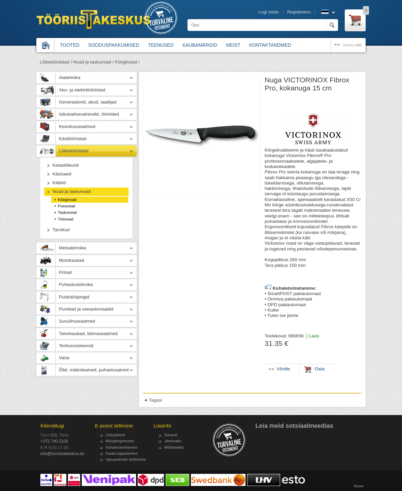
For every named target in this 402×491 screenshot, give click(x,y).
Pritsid (65, 272)
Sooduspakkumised (113, 45)
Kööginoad (67, 200)
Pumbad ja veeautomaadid (86, 309)
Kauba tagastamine (122, 453)
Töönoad (65, 219)
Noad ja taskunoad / (93, 62)
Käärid (59, 182)
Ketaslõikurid (66, 165)
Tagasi (155, 400)
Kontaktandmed (270, 45)
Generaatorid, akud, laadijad (87, 102)
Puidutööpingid (74, 296)
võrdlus (352, 45)
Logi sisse (268, 11)
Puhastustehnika (76, 284)
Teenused (161, 45)
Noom (359, 486)
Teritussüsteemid (76, 345)
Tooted (69, 45)
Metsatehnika (72, 247)
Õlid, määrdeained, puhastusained (94, 369)
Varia (64, 357)
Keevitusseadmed (77, 126)
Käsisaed (62, 173)
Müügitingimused (120, 441)
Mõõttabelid (173, 447)
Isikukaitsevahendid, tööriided (89, 114)
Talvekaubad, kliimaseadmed (88, 333)
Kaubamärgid (199, 45)
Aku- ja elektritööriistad (82, 89)
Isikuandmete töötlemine (126, 459)
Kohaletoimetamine (121, 447)
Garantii (170, 435)
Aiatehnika (69, 77)
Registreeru (299, 11)
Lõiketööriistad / (56, 62)
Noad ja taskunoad (72, 191)
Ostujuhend (115, 435)
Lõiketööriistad (74, 150)
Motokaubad (71, 260)
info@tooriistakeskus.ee (62, 453)
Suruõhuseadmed (77, 321)
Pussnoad (66, 206)
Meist (233, 45)
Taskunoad (67, 212)
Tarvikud (61, 229)
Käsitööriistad (73, 138)
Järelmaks (172, 441)
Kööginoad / (127, 62)
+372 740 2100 (54, 441)
